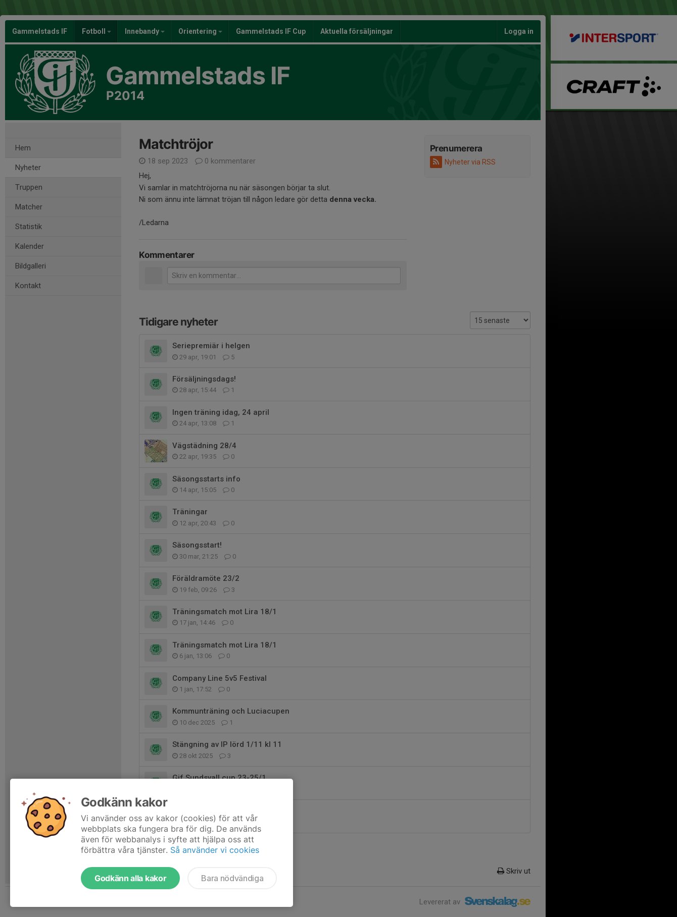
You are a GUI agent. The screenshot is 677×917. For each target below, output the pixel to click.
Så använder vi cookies (214, 850)
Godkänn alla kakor (130, 878)
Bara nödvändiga (232, 878)
